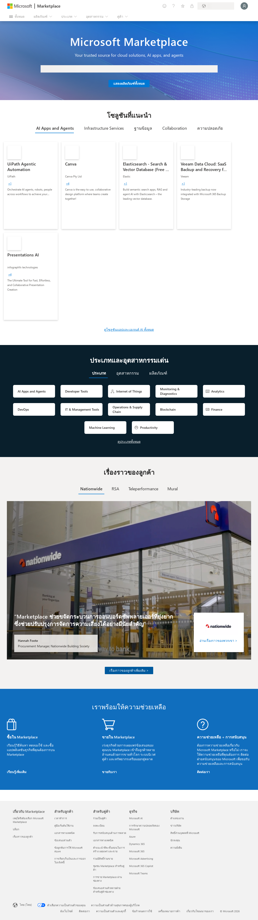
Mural (172, 488)
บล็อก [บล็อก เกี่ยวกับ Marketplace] (16, 829)
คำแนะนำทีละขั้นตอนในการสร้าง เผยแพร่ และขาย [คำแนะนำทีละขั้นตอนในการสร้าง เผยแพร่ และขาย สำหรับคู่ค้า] (109, 849)
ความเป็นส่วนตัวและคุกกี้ (111, 911)
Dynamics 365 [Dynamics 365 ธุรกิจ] (137, 844)
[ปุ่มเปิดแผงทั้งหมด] (16, 16)
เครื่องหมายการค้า (169, 911)
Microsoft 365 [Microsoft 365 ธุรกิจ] (136, 851)
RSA (115, 488)
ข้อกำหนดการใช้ (142, 911)
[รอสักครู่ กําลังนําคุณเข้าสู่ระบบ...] (244, 6)
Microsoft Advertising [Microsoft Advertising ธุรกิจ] (141, 858)
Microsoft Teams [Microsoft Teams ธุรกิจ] (138, 873)
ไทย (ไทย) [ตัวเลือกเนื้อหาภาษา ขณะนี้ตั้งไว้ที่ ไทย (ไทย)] (26, 904)
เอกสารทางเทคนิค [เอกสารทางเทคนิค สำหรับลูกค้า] (64, 833)
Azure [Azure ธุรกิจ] (132, 836)
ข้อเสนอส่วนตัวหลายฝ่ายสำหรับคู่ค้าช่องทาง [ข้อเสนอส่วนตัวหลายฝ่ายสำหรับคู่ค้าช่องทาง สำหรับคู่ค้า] (106, 889)
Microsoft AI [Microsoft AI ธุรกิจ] (136, 818)
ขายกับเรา (109, 772)
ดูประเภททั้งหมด (129, 441)
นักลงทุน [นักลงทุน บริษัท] (175, 840)
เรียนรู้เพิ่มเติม (16, 772)
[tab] (54, 128)
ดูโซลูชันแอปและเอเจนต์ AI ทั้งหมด (129, 329)
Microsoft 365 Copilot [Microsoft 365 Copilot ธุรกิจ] (141, 866)
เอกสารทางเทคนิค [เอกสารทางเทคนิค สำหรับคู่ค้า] (103, 840)
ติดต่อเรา (203, 772)
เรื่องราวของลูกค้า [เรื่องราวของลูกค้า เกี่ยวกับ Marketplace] (23, 836)
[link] (31, 185)
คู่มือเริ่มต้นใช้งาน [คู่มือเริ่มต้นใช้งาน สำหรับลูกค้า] (64, 825)
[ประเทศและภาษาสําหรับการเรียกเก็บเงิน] (215, 6)
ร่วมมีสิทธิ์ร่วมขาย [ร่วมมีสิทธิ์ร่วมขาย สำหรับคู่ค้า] (103, 858)
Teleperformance (143, 488)
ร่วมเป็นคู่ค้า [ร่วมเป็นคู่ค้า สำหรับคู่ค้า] (99, 818)
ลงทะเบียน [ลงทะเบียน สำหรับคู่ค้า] (99, 825)
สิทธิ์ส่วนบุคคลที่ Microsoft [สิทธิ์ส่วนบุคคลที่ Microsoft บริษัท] (184, 833)
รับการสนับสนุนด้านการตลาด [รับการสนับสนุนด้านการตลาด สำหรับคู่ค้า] (109, 833)
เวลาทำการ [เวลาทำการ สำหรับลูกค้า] (60, 818)
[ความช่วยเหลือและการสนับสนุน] (173, 6)
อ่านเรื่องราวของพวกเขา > (218, 640)
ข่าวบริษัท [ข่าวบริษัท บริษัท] (175, 825)
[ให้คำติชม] (164, 6)
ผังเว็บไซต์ (66, 911)
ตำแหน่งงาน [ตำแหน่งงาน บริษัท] (177, 818)
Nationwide (91, 488)
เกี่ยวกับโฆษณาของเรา (200, 911)
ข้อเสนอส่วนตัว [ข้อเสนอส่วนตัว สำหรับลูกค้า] (63, 840)
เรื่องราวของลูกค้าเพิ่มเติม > (129, 670)
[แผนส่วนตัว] (192, 6)
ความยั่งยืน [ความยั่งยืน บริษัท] (176, 847)
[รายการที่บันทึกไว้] (182, 6)
